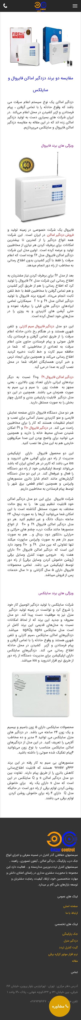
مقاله (75, 961)
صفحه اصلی (70, 906)
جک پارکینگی (70, 934)
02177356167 (38, 1001)
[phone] (59, 1006)
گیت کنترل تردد (68, 947)
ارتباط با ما (72, 913)
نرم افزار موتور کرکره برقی (63, 954)
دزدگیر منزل (71, 941)
